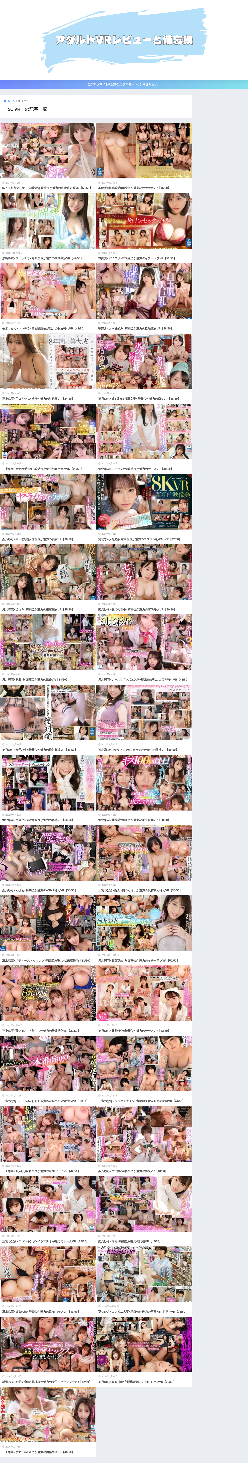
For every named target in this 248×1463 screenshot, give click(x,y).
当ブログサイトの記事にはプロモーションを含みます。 (124, 84)
